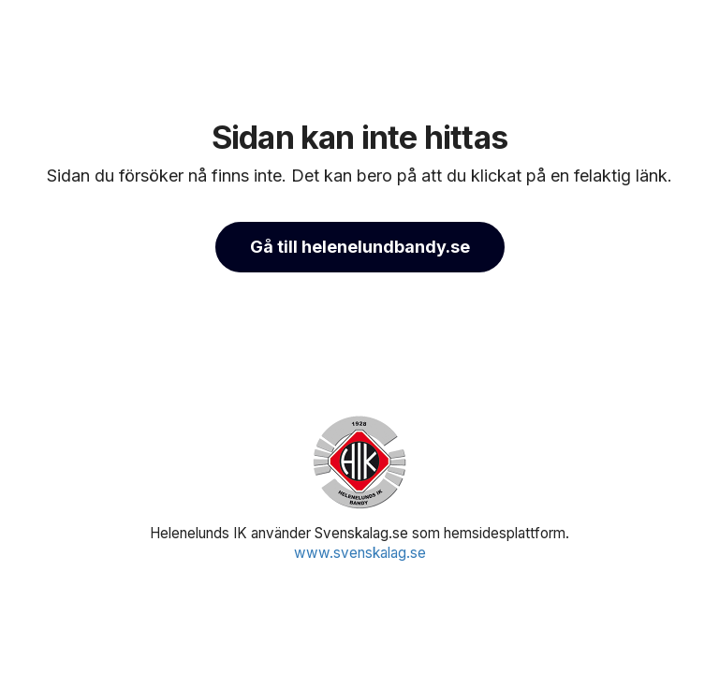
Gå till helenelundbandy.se (360, 246)
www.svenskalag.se (360, 553)
